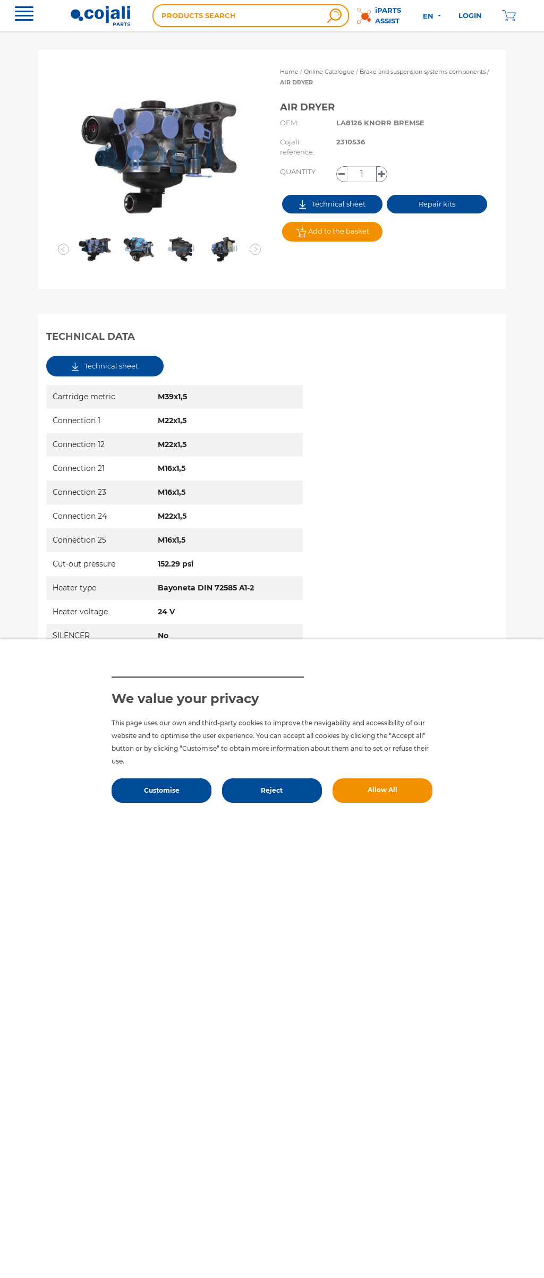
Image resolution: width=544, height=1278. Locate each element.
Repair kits (437, 204)
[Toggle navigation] (24, 14)
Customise (162, 790)
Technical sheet (332, 204)
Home (289, 71)
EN (429, 16)
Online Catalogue (329, 71)
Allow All (382, 790)
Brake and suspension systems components (423, 71)
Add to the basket (332, 232)
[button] (64, 249)
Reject (272, 790)
